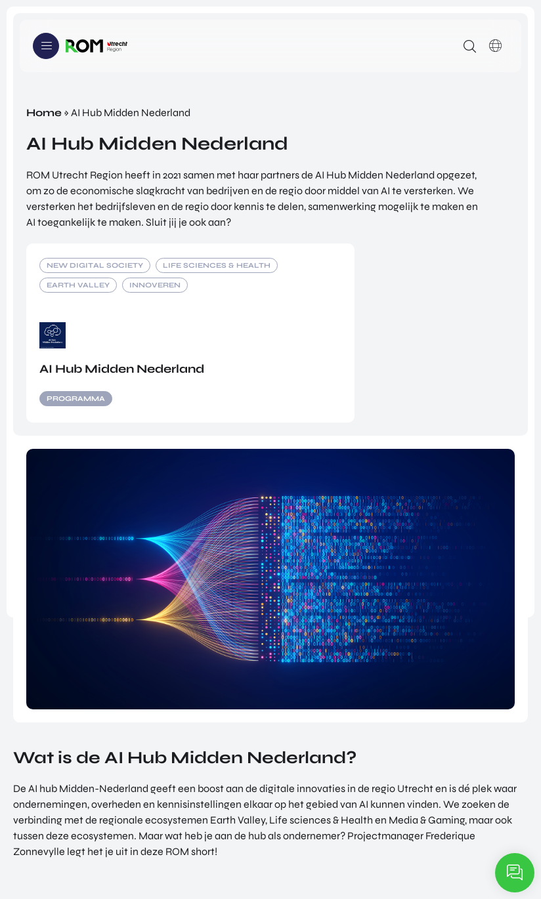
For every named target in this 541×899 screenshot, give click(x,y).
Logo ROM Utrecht (96, 45)
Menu (46, 46)
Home (44, 112)
